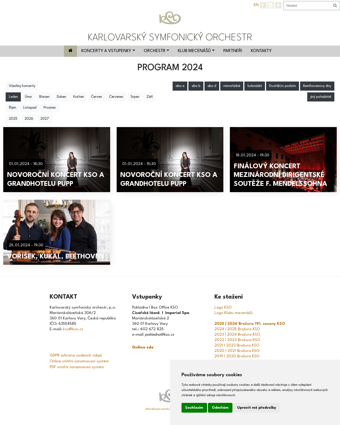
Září (150, 97)
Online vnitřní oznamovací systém (79, 361)
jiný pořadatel (320, 97)
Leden (13, 97)
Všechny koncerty (22, 86)
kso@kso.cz (73, 329)
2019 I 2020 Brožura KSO (236, 356)
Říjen (12, 108)
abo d (212, 86)
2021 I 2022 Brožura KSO (236, 345)
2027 (44, 119)
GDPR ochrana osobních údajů (76, 355)
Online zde (143, 347)
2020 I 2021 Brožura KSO (236, 351)
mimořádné (231, 86)
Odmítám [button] (220, 408)
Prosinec (50, 108)
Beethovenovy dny (317, 86)
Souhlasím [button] (194, 408)
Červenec (116, 97)
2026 (29, 119)
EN (256, 5)
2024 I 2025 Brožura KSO (237, 329)
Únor (28, 97)
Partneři (232, 51)
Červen (96, 97)
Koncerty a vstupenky (106, 51)
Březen (44, 97)
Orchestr (154, 51)
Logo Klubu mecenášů (233, 313)
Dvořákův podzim (282, 86)
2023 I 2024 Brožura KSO (237, 335)
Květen (78, 97)
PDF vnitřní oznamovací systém (77, 367)
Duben (61, 97)
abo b (196, 86)
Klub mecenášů (194, 51)
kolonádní (255, 86)
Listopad (29, 108)
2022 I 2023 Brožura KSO (237, 340)
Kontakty (261, 51)
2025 (13, 119)
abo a (180, 86)
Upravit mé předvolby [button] (256, 408)
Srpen (135, 97)
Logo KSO (223, 307)
